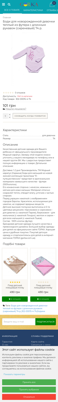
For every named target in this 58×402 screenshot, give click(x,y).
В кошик (15, 299)
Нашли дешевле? (16, 109)
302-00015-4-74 (29, 311)
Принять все (29, 382)
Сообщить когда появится (30, 116)
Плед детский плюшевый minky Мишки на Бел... (15, 287)
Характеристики (33, 10)
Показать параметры (14, 374)
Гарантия (7, 342)
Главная (7, 17)
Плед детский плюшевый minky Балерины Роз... (43, 287)
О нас (5, 345)
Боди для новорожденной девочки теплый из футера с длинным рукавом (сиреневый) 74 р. (25, 308)
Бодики (41, 311)
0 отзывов (19, 92)
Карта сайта (37, 342)
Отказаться (29, 397)
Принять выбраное (29, 389)
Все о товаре (12, 10)
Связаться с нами (40, 345)
